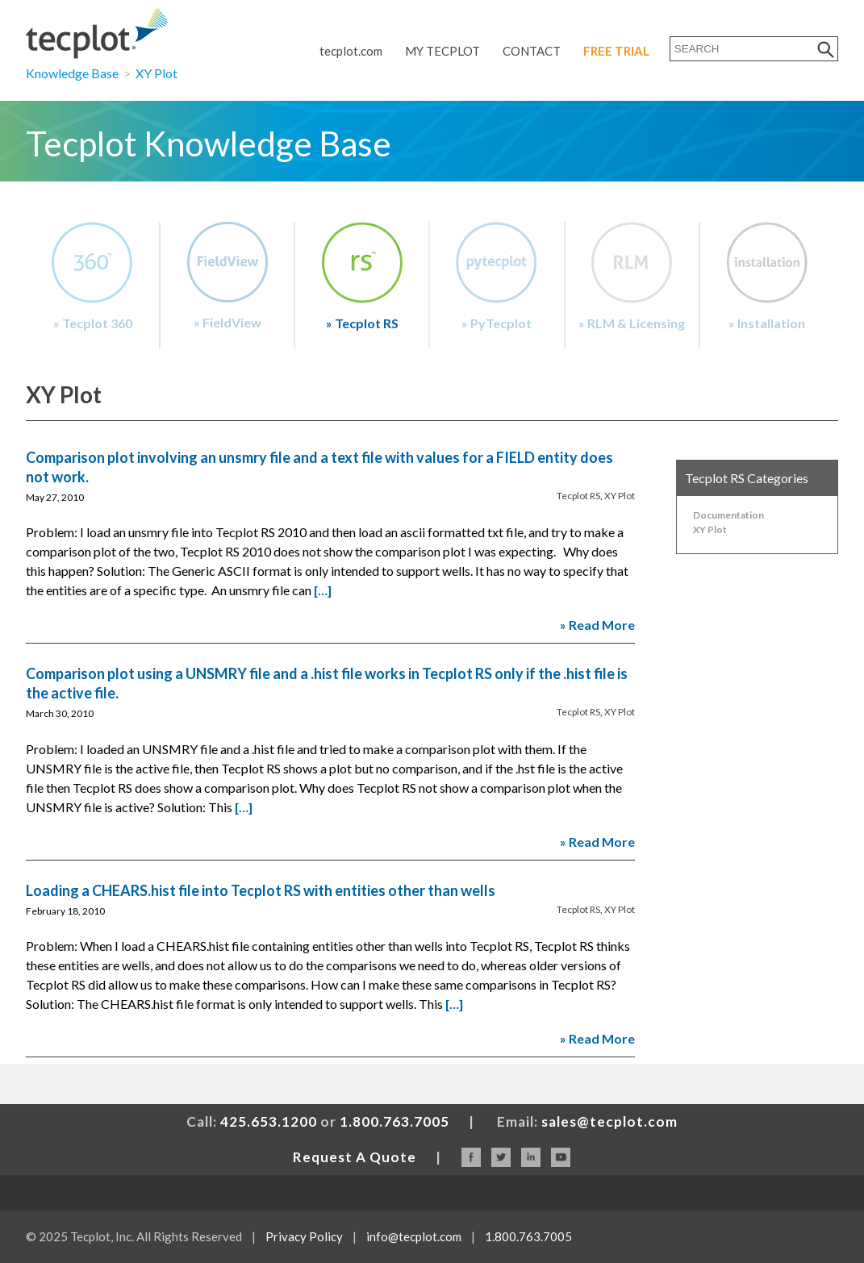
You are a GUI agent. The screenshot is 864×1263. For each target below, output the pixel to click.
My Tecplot (442, 51)
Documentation (728, 515)
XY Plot (156, 73)
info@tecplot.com (413, 1236)
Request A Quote (354, 1156)
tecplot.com (350, 51)
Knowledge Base (72, 73)
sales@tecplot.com (609, 1121)
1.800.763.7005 (394, 1121)
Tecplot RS (578, 496)
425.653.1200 (268, 1121)
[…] (323, 590)
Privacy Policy (304, 1236)
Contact (532, 51)
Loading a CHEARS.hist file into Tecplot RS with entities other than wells (260, 890)
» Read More (597, 624)
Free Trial (616, 51)
